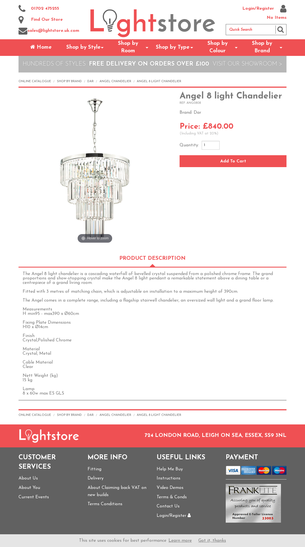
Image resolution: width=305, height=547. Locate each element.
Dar (90, 81)
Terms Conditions (105, 504)
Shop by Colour (217, 47)
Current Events (34, 497)
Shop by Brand (262, 47)
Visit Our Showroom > (247, 64)
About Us (28, 478)
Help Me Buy (170, 469)
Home (41, 47)
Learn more (180, 540)
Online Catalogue (35, 81)
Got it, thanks (212, 540)
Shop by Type (173, 47)
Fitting (94, 469)
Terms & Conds (172, 497)
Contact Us (168, 506)
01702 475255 (39, 8)
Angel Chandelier (115, 81)
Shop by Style (83, 47)
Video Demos (170, 488)
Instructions (168, 478)
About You (29, 488)
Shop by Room (128, 47)
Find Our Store (41, 19)
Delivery (96, 478)
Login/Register (264, 8)
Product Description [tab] (152, 258)
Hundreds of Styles (54, 64)
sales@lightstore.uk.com (49, 31)
